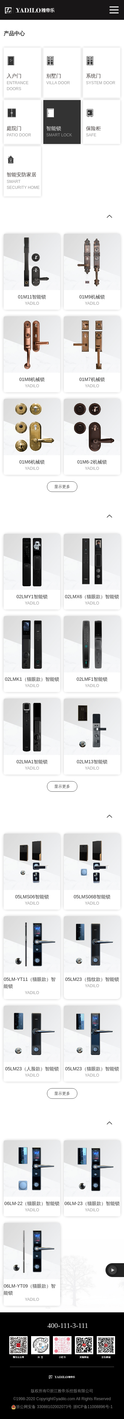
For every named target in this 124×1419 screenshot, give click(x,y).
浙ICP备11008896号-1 (93, 1406)
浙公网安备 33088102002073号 (44, 1406)
